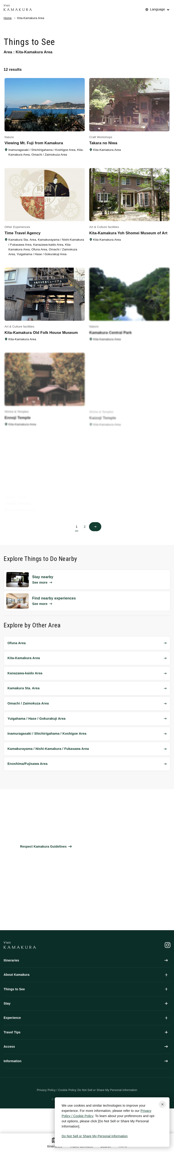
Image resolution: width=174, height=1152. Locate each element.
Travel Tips (86, 1032)
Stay (86, 1003)
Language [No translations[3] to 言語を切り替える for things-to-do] (157, 9)
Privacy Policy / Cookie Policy (57, 1090)
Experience (86, 1018)
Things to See (86, 989)
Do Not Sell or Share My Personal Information (95, 1136)
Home (8, 18)
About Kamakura (86, 974)
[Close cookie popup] (162, 1104)
